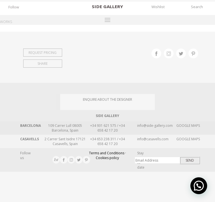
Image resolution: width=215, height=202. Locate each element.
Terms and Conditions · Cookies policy (107, 155)
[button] (198, 185)
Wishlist (158, 6)
